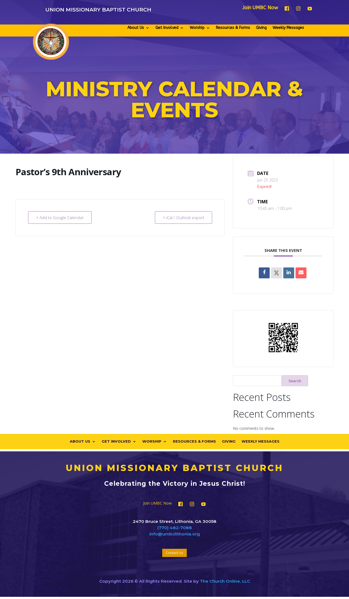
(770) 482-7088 (174, 527)
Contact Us (174, 552)
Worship (197, 28)
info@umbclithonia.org (174, 534)
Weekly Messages (288, 28)
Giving (261, 28)
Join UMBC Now (260, 8)
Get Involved (166, 28)
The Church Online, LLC (225, 581)
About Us (135, 28)
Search (294, 380)
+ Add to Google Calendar (60, 217)
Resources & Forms (233, 28)
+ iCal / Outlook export (183, 217)
